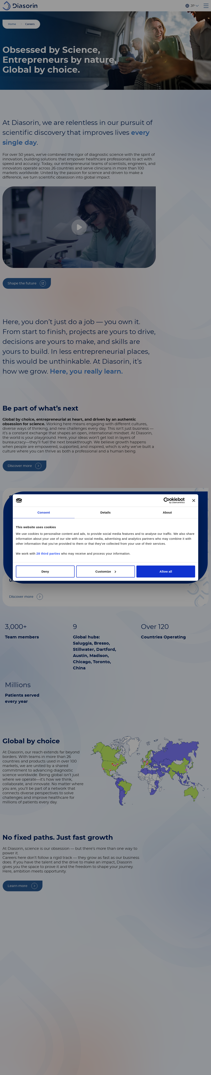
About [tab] (167, 512)
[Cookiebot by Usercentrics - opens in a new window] (167, 500)
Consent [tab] (44, 512)
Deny (45, 571)
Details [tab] (105, 512)
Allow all (165, 571)
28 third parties (48, 553)
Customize (105, 571)
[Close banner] (193, 500)
